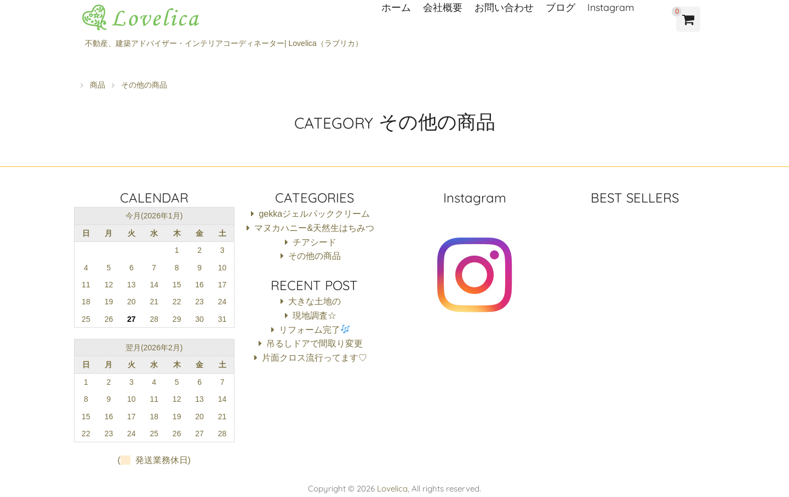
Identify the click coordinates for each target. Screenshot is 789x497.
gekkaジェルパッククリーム (314, 213)
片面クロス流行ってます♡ (314, 357)
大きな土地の (314, 301)
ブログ (560, 7)
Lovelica (392, 488)
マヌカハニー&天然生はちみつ (314, 228)
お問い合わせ (504, 7)
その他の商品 (314, 256)
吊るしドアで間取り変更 (314, 343)
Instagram (610, 7)
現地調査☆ (314, 315)
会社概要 (442, 7)
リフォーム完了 (314, 329)
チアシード (314, 242)
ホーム (396, 7)
